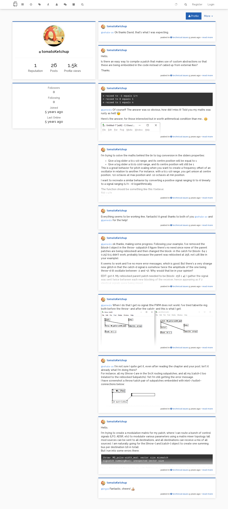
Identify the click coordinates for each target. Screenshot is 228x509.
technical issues (179, 37)
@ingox (105, 488)
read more (207, 37)
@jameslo (106, 109)
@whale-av (107, 32)
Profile (193, 16)
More (210, 17)
